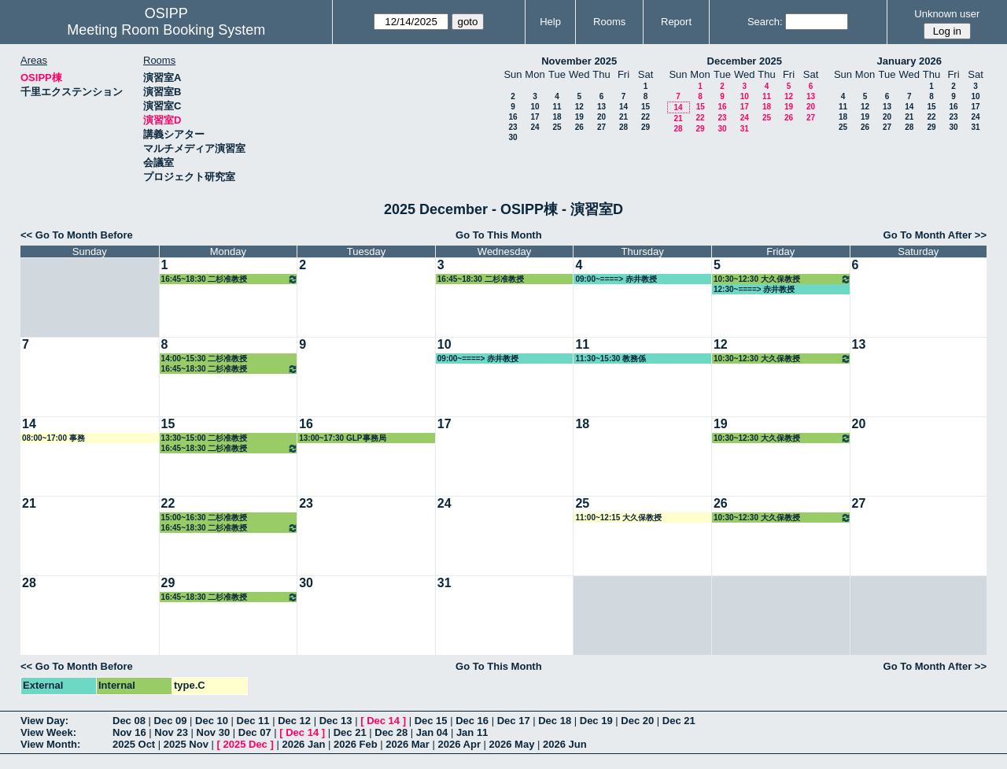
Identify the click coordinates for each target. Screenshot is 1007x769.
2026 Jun (565, 744)
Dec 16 (472, 720)
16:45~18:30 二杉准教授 (230, 279)
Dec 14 (383, 720)
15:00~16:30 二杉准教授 (204, 517)
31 (744, 128)
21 (623, 117)
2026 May (512, 744)
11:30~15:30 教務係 (610, 358)
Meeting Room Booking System (166, 30)
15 (645, 106)
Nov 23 (171, 732)
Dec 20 (637, 720)
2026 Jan (303, 744)
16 (512, 117)
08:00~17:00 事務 (53, 438)
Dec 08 (129, 720)
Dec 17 (513, 720)
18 (556, 117)
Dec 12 (294, 720)
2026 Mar (407, 744)
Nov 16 (129, 732)
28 (623, 127)
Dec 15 (431, 720)
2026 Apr (459, 744)
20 (601, 117)
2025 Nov (186, 744)
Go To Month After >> (935, 235)
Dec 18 (554, 720)
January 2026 (909, 61)
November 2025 (579, 61)
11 (556, 106)
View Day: (44, 720)
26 (579, 127)
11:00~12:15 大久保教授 (618, 517)
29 (645, 127)
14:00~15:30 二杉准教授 (204, 358)
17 (534, 117)
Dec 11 (253, 720)
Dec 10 (211, 720)
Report (676, 22)
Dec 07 (254, 732)
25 (556, 127)
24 (534, 127)
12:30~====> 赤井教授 (754, 289)
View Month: (50, 744)
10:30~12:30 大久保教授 (782, 279)
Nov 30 (214, 732)
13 (601, 106)
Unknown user (946, 14)
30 (512, 137)
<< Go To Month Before (76, 235)
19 (579, 117)
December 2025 (744, 61)
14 (623, 106)
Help (550, 22)
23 (512, 127)
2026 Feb (356, 744)
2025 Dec (245, 744)
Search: (765, 22)
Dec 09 (170, 720)
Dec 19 (596, 720)
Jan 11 (472, 732)
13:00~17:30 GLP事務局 (342, 438)
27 (601, 127)
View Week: (48, 732)
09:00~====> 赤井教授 (615, 279)
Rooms (609, 22)
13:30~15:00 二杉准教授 (204, 438)
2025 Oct (134, 744)
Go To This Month (499, 235)
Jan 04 (432, 732)
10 (534, 106)
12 (579, 106)
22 (645, 117)
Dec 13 (335, 720)
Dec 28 (391, 732)
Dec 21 (678, 720)
